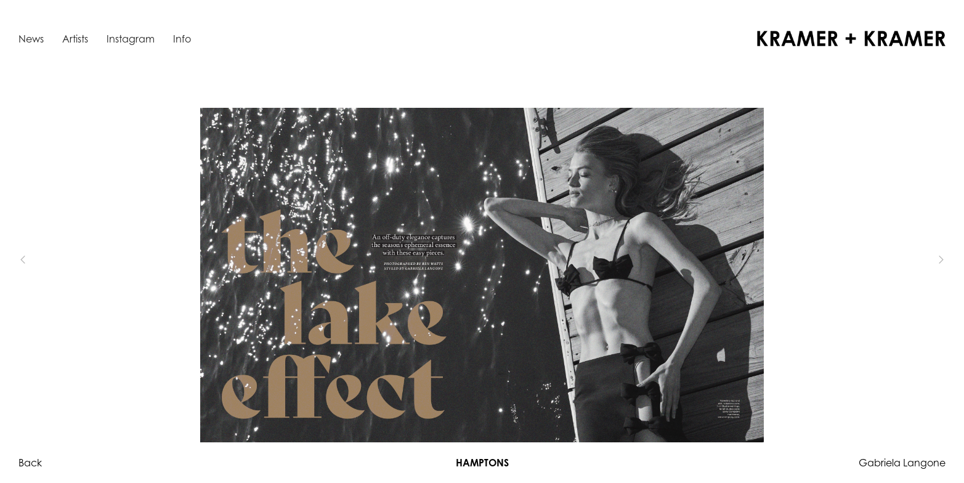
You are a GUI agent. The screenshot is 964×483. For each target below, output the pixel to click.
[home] (851, 38)
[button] (43, 260)
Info (182, 39)
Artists (75, 39)
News (31, 39)
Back (30, 463)
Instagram (131, 39)
